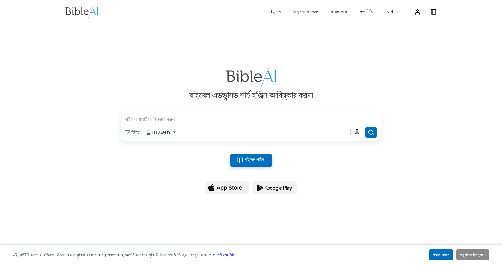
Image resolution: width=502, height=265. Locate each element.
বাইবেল (275, 12)
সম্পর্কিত (366, 12)
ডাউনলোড (338, 12)
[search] (251, 120)
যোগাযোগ (393, 12)
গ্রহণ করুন (441, 255)
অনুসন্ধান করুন (305, 12)
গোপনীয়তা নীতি (224, 255)
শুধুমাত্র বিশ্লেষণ (472, 255)
